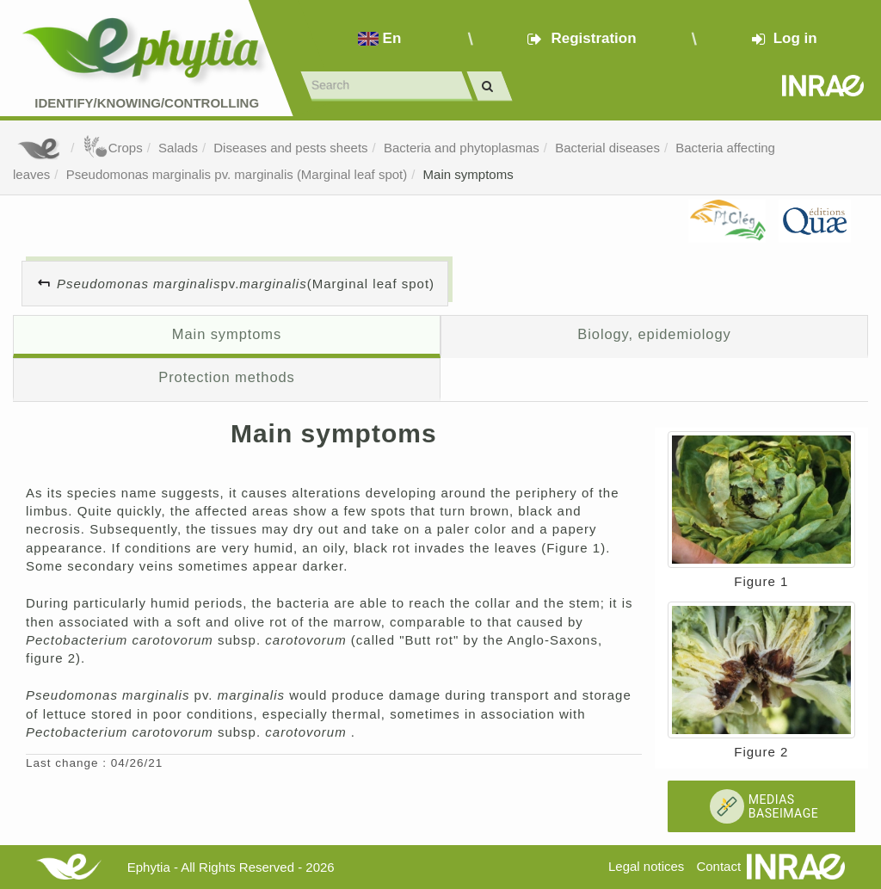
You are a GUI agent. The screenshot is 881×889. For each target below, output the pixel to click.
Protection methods (226, 377)
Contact (718, 866)
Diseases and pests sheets (290, 147)
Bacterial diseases (607, 147)
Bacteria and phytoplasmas (461, 147)
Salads (178, 147)
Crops (113, 147)
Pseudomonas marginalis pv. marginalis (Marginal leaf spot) (237, 174)
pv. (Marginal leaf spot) (245, 284)
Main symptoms (468, 174)
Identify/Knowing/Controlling (146, 103)
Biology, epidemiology (653, 334)
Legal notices (646, 866)
